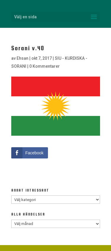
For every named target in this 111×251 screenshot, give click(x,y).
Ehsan (22, 58)
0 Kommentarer (44, 66)
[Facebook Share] (29, 152)
